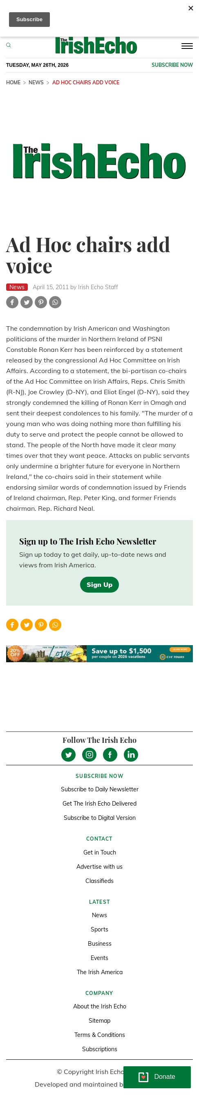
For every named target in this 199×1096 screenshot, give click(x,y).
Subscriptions (99, 1049)
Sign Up (99, 584)
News (36, 82)
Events (99, 958)
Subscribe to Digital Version (100, 817)
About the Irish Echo (99, 1006)
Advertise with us (99, 866)
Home (13, 82)
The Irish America (100, 972)
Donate (164, 1076)
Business (100, 943)
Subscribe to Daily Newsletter (100, 789)
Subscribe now (172, 65)
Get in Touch (99, 852)
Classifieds (99, 881)
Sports (99, 929)
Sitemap (99, 1020)
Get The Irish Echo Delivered (99, 803)
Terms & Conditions (99, 1035)
